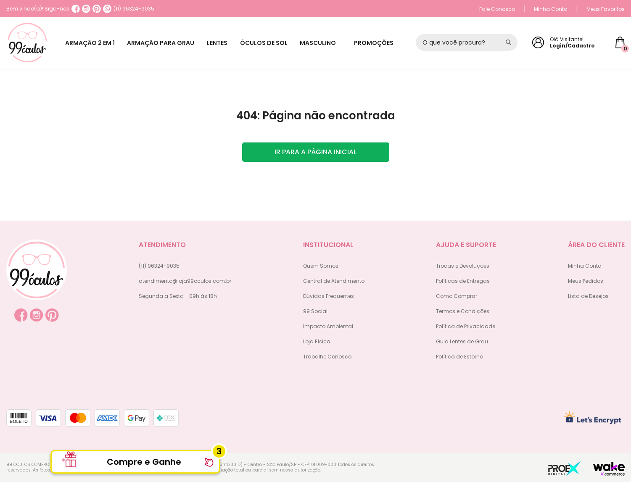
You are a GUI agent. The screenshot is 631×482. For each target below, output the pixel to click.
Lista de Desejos (588, 296)
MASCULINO (326, 43)
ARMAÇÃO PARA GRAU (163, 43)
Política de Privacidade (465, 326)
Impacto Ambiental (328, 326)
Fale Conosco (497, 9)
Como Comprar (456, 296)
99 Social (315, 311)
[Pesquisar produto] (508, 42)
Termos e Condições (462, 311)
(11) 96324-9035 (128, 9)
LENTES (221, 43)
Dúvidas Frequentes (328, 296)
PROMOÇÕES (378, 43)
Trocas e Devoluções (462, 265)
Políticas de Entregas (463, 280)
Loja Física (316, 341)
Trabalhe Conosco (327, 356)
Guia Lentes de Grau (462, 341)
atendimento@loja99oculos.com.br (185, 280)
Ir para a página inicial (315, 152)
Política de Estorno (459, 356)
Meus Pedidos (585, 280)
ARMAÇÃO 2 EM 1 (91, 43)
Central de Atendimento (333, 280)
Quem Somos (320, 265)
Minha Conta (551, 9)
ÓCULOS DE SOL (270, 43)
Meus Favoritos (605, 9)
